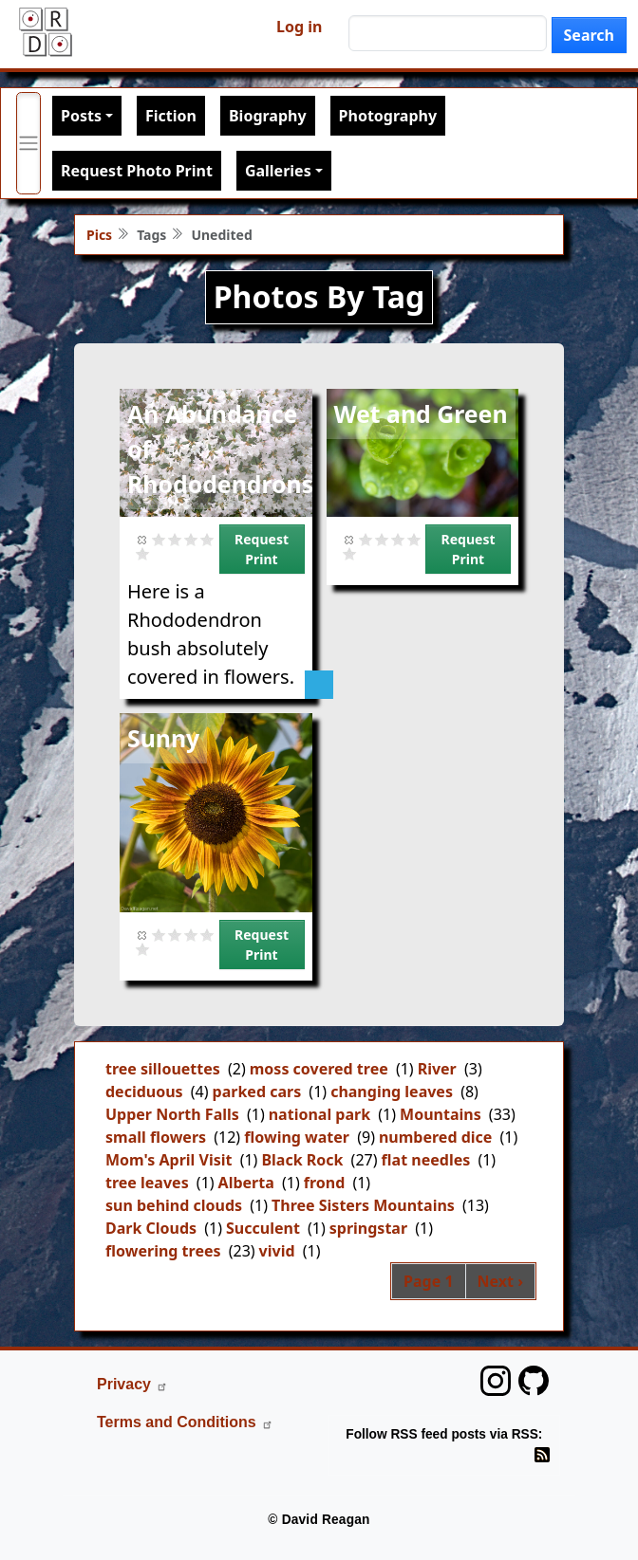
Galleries (278, 170)
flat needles (426, 1159)
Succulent (263, 1228)
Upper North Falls (172, 1114)
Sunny (163, 738)
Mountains (440, 1114)
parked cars (257, 1091)
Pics (99, 235)
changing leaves (391, 1091)
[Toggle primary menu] (28, 143)
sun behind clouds (173, 1205)
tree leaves (147, 1182)
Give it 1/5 (159, 539)
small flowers (155, 1137)
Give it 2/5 (175, 539)
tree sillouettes (162, 1068)
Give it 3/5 (191, 539)
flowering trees (163, 1250)
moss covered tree (319, 1068)
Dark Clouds (151, 1228)
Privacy (132, 1384)
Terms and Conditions (185, 1422)
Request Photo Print (137, 170)
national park (319, 1114)
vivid (277, 1250)
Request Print (262, 549)
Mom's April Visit (169, 1159)
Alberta (246, 1182)
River (437, 1068)
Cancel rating (143, 539)
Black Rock (302, 1159)
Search (589, 35)
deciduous (144, 1091)
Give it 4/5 (207, 539)
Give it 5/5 (143, 553)
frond (325, 1182)
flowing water (296, 1137)
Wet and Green (421, 413)
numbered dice (435, 1137)
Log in (299, 26)
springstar (368, 1228)
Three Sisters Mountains (363, 1205)
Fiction (171, 115)
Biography (268, 115)
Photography (388, 115)
